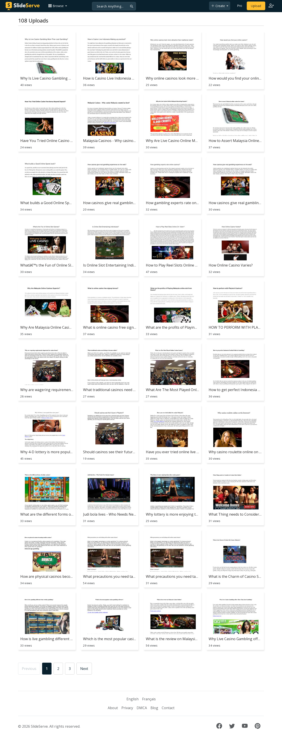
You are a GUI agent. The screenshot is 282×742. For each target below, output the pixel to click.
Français (149, 699)
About (113, 707)
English (132, 699)
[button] (57, 6)
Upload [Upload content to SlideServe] (256, 6)
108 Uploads (33, 20)
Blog (154, 707)
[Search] (114, 6)
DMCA (142, 707)
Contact (168, 707)
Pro (239, 6)
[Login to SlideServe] (271, 6)
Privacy (127, 707)
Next (84, 668)
